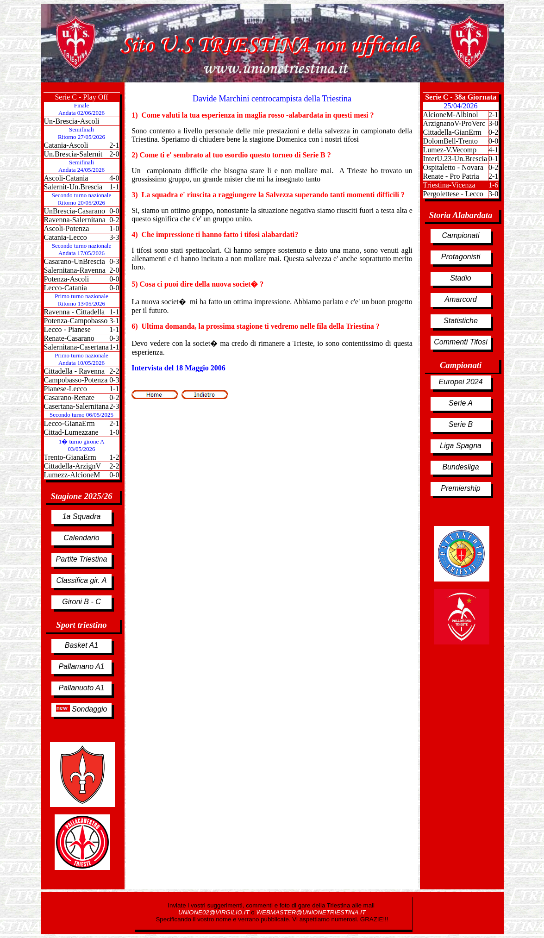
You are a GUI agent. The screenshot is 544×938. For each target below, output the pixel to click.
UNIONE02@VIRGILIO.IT (214, 912)
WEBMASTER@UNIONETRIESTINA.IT (310, 912)
